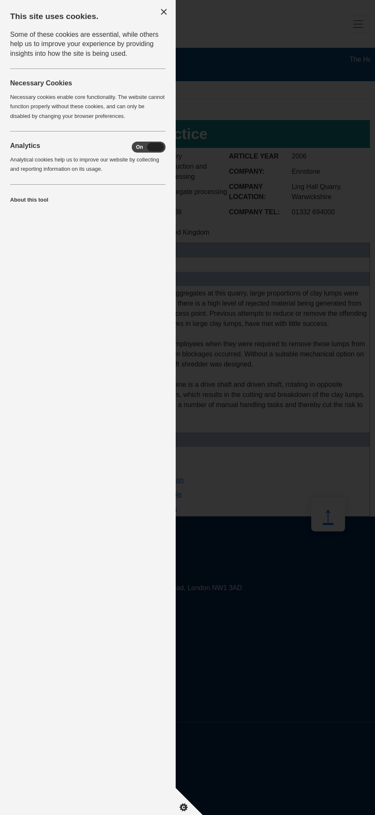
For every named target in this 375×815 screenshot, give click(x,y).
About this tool (29, 200)
